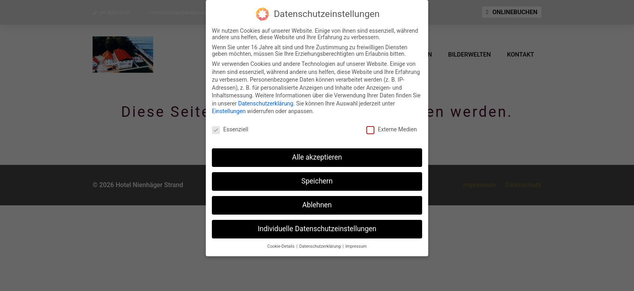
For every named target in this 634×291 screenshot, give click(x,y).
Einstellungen (229, 111)
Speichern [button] (316, 180)
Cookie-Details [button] (281, 245)
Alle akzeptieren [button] (317, 156)
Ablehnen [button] (317, 204)
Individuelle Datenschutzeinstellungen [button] (317, 228)
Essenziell (230, 129)
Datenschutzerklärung (265, 102)
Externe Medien (391, 129)
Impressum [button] (356, 245)
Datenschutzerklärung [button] (320, 245)
